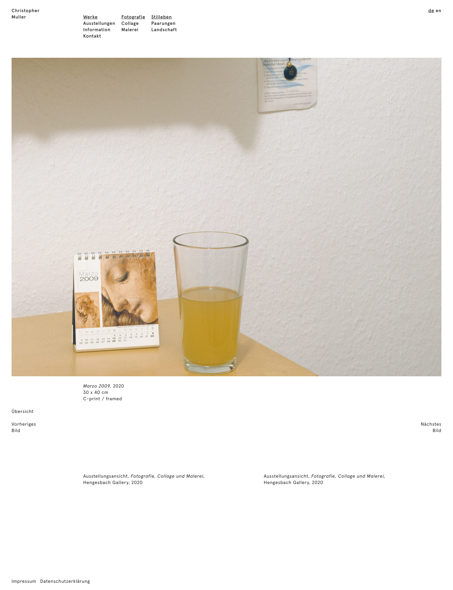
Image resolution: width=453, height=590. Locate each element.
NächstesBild (431, 427)
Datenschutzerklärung (65, 581)
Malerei (129, 30)
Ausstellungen (99, 23)
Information (97, 30)
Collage (130, 23)
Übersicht (23, 412)
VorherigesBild (24, 427)
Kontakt (92, 36)
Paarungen (163, 23)
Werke (90, 17)
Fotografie (133, 17)
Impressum (24, 581)
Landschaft (164, 30)
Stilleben (161, 17)
